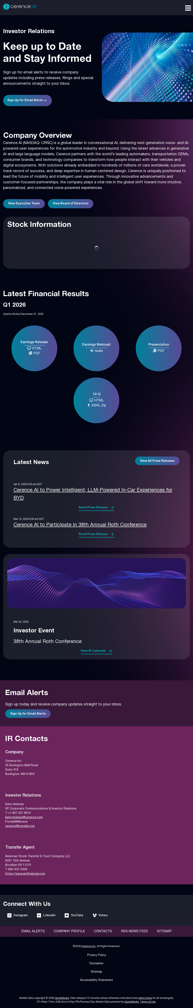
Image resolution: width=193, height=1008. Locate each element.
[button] (27, 100)
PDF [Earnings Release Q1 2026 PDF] (34, 353)
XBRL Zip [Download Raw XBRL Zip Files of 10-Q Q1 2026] (96, 405)
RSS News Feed (134, 931)
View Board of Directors (70, 203)
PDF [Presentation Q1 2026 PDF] (158, 351)
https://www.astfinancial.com (25, 874)
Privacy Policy (96, 955)
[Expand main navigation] (188, 7)
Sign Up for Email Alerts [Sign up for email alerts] (28, 714)
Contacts (103, 931)
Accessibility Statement (96, 980)
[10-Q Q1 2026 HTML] (96, 400)
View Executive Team (24, 203)
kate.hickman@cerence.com (24, 817)
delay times (145, 998)
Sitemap (164, 931)
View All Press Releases (157, 461)
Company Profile (69, 931)
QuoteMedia (62, 998)
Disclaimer (96, 963)
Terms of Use (148, 1002)
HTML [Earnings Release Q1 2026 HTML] (34, 348)
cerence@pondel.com (20, 826)
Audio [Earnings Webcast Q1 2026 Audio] (96, 351)
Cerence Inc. (88, 946)
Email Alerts (33, 931)
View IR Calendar (93, 651)
